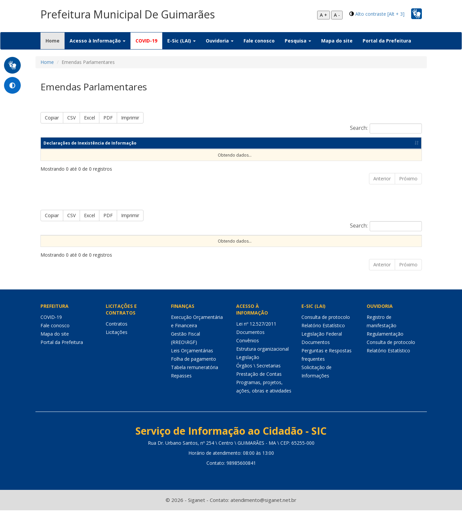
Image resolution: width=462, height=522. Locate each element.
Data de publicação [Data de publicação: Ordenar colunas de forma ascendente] (339, 143)
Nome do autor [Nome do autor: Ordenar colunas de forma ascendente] (170, 241)
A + (323, 15)
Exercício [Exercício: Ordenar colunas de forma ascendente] (78, 241)
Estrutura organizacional (262, 360)
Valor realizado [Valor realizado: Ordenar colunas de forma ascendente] (394, 241)
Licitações (116, 344)
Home (55, 40)
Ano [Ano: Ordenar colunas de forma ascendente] (280, 143)
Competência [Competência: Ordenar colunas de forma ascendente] (230, 143)
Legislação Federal (321, 345)
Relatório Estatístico (323, 337)
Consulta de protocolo (325, 329)
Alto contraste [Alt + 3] (379, 14)
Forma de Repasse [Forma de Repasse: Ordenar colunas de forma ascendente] (301, 241)
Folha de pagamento (193, 370)
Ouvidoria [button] (220, 40)
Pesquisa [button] (298, 40)
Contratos (116, 335)
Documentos (250, 344)
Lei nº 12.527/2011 (256, 335)
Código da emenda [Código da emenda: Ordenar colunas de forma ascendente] (121, 241)
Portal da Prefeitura (387, 40)
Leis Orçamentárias (192, 362)
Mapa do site (337, 40)
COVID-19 (146, 40)
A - (337, 15)
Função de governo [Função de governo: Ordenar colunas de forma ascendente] (248, 241)
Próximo (408, 178)
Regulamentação (385, 345)
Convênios (247, 352)
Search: (386, 128)
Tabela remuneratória (194, 379)
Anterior (382, 178)
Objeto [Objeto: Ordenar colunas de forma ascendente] (207, 241)
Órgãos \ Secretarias (258, 377)
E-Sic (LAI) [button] (181, 40)
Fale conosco (259, 40)
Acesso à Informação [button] (97, 40)
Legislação (247, 369)
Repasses (181, 387)
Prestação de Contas (259, 385)
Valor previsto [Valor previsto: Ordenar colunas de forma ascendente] (349, 241)
